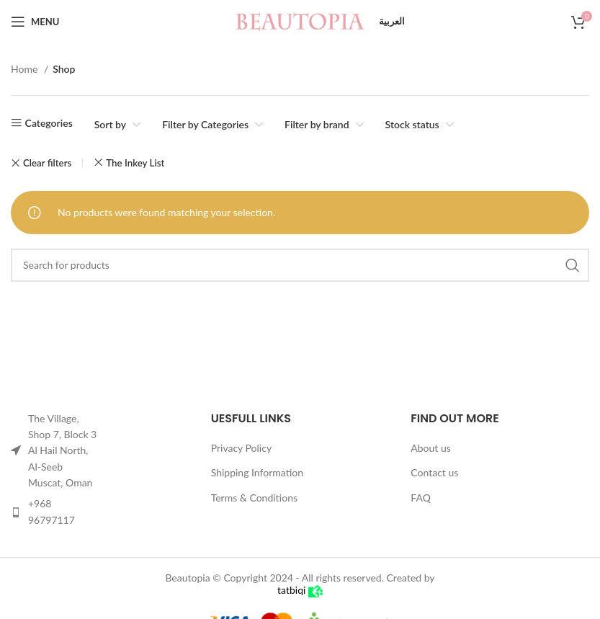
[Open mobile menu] (35, 21)
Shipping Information (257, 472)
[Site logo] (300, 20)
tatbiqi (300, 590)
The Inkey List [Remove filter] (135, 163)
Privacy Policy (241, 448)
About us (431, 448)
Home (25, 69)
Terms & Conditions (254, 497)
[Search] (300, 265)
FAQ (421, 497)
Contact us (434, 472)
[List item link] (55, 512)
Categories (49, 122)
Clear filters (47, 163)
